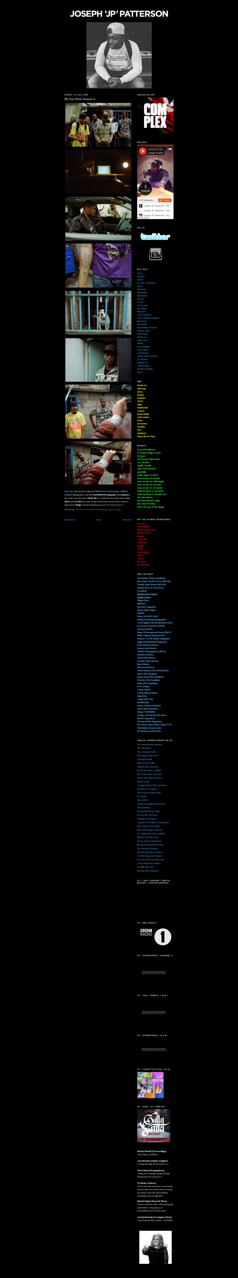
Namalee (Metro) (145, 655)
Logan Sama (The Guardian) (150, 677)
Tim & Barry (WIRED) (147, 709)
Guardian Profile (144, 759)
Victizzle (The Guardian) (148, 680)
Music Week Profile (146, 763)
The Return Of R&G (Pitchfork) (151, 578)
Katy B (140, 280)
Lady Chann (142, 334)
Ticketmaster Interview (148, 767)
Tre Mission (142, 359)
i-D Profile (141, 797)
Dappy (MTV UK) (145, 699)
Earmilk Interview (145, 867)
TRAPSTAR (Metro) (146, 658)
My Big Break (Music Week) (150, 845)
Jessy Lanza (142, 305)
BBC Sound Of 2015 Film (148, 826)
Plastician (141, 289)
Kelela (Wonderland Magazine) (151, 620)
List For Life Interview (147, 815)
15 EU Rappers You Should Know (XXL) (155, 623)
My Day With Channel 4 (148, 871)
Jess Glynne (142, 308)
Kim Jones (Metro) (145, 667)
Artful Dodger (143, 366)
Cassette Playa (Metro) (147, 661)
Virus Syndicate (144, 315)
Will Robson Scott (103, 491)
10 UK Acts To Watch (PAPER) (151, 626)
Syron (139, 372)
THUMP (141, 613)
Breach (140, 299)
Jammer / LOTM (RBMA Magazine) (153, 639)
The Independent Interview (150, 745)
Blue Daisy (142, 321)
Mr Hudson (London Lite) (148, 731)
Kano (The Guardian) (147, 674)
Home (99, 520)
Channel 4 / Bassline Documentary (153, 822)
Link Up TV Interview (147, 819)
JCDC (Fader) (143, 687)
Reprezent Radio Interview (149, 778)
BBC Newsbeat (144, 748)
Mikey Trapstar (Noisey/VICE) (151, 636)
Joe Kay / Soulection (146, 283)
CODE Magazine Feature (148, 863)
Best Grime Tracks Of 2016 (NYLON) (154, 581)
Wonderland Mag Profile (148, 811)
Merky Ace (142, 337)
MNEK (140, 343)
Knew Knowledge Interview (150, 830)
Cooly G (140, 302)
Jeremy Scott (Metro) (147, 648)
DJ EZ (139, 273)
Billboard (141, 604)
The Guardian (143, 808)
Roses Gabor (143, 350)
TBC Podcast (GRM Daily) (149, 793)
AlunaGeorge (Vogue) (147, 594)
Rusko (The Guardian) (147, 683)
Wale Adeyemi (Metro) (147, 645)
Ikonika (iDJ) (143, 702)
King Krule (142, 292)
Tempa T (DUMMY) (146, 712)
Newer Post (69, 520)
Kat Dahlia (142, 324)
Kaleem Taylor (143, 331)
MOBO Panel (143, 782)
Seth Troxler (143, 353)
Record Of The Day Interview (150, 860)
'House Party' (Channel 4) (149, 841)
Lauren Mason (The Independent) (153, 671)
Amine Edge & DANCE (147, 356)
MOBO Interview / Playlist (149, 770)
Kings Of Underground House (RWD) (154, 632)
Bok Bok (141, 277)
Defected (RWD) (145, 629)
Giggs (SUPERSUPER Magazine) (152, 642)
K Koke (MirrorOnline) (147, 693)
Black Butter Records (146, 328)
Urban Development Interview (151, 804)
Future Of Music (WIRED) (149, 706)
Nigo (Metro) (143, 664)
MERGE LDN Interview (147, 837)
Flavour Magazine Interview (150, 852)
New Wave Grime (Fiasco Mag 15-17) (154, 725)
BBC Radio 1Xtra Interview (149, 774)
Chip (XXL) (142, 696)
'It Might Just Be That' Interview (151, 785)
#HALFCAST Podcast (147, 789)
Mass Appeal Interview (147, 756)
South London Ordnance (148, 318)
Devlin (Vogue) (144, 597)
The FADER (142, 800)
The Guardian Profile (146, 752)
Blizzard (141, 312)
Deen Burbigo (143, 347)
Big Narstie (142, 296)
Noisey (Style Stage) (146, 610)
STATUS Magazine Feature (149, 856)
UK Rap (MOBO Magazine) (149, 722)
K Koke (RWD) (144, 690)
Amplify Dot (142, 363)
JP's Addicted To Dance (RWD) (151, 834)
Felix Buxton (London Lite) (149, 728)
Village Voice (143, 601)
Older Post (127, 520)
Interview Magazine (146, 607)
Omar (139, 286)
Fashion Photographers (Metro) (151, 652)
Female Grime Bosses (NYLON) (151, 585)
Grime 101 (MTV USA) (147, 616)
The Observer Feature (147, 849)
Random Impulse (145, 369)
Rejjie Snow (142, 340)
